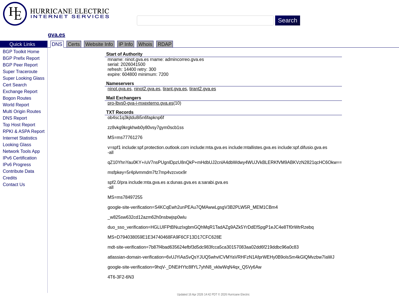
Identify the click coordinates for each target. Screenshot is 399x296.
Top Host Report (19, 124)
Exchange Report (20, 91)
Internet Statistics (20, 137)
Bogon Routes (17, 98)
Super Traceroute (20, 71)
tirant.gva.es (175, 88)
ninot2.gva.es (147, 88)
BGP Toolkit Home (21, 51)
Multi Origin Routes (22, 111)
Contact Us (14, 184)
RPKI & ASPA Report (24, 131)
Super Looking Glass (23, 78)
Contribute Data (18, 171)
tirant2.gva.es (203, 88)
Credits (10, 177)
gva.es (56, 35)
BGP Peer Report (20, 64)
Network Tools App (21, 151)
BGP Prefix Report (21, 58)
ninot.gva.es (119, 88)
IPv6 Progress (17, 164)
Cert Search (15, 84)
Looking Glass (17, 144)
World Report (16, 104)
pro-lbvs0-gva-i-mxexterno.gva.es (140, 103)
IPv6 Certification (20, 157)
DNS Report (15, 117)
